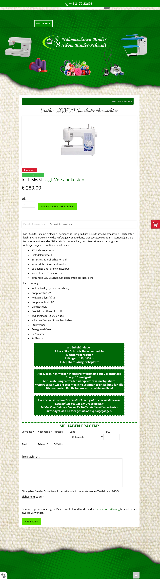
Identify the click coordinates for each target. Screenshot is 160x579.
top (136, 575)
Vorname (28, 431)
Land (72, 431)
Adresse (58, 431)
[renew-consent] (3, 575)
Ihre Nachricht (31, 456)
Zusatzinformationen (61, 224)
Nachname (45, 431)
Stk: (24, 198)
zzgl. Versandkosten (64, 180)
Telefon (43, 444)
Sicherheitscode (33, 496)
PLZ (108, 431)
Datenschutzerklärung (107, 509)
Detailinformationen (34, 224)
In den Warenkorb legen (57, 206)
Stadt (24, 444)
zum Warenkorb (155, 225)
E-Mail (58, 444)
